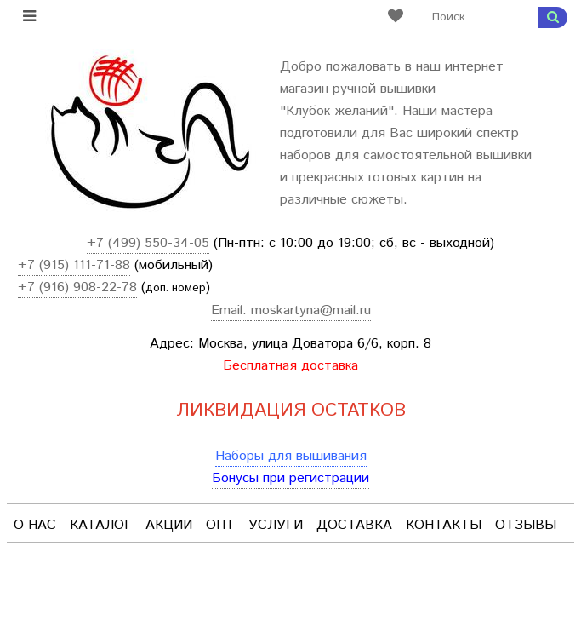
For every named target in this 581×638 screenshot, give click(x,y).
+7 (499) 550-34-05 (148, 243)
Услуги (275, 525)
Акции (168, 525)
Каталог (101, 525)
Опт (220, 525)
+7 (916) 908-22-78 (77, 287)
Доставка (354, 525)
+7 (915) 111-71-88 (74, 265)
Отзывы (525, 525)
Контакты (443, 525)
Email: (231, 310)
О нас (35, 525)
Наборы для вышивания (291, 456)
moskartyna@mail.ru (311, 310)
